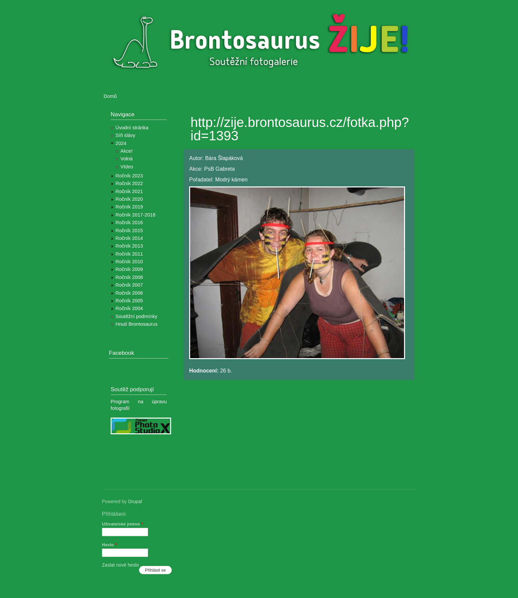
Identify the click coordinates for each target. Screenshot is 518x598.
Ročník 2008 (129, 277)
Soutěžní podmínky (136, 316)
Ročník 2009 (129, 269)
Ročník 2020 (129, 199)
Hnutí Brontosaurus (137, 324)
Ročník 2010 (129, 261)
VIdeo (126, 166)
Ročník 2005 (129, 300)
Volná (126, 158)
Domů (110, 96)
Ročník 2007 (129, 285)
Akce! (126, 151)
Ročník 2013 (129, 246)
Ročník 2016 (129, 222)
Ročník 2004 (129, 308)
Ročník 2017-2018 (135, 214)
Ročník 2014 (129, 238)
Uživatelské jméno (122, 524)
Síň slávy (125, 135)
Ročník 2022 (129, 183)
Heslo (109, 544)
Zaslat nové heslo (120, 565)
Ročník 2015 (129, 230)
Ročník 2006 (129, 293)
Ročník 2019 (129, 206)
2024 (121, 143)
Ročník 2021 (129, 191)
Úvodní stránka (132, 127)
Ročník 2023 (129, 175)
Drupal (135, 501)
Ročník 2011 (129, 254)
